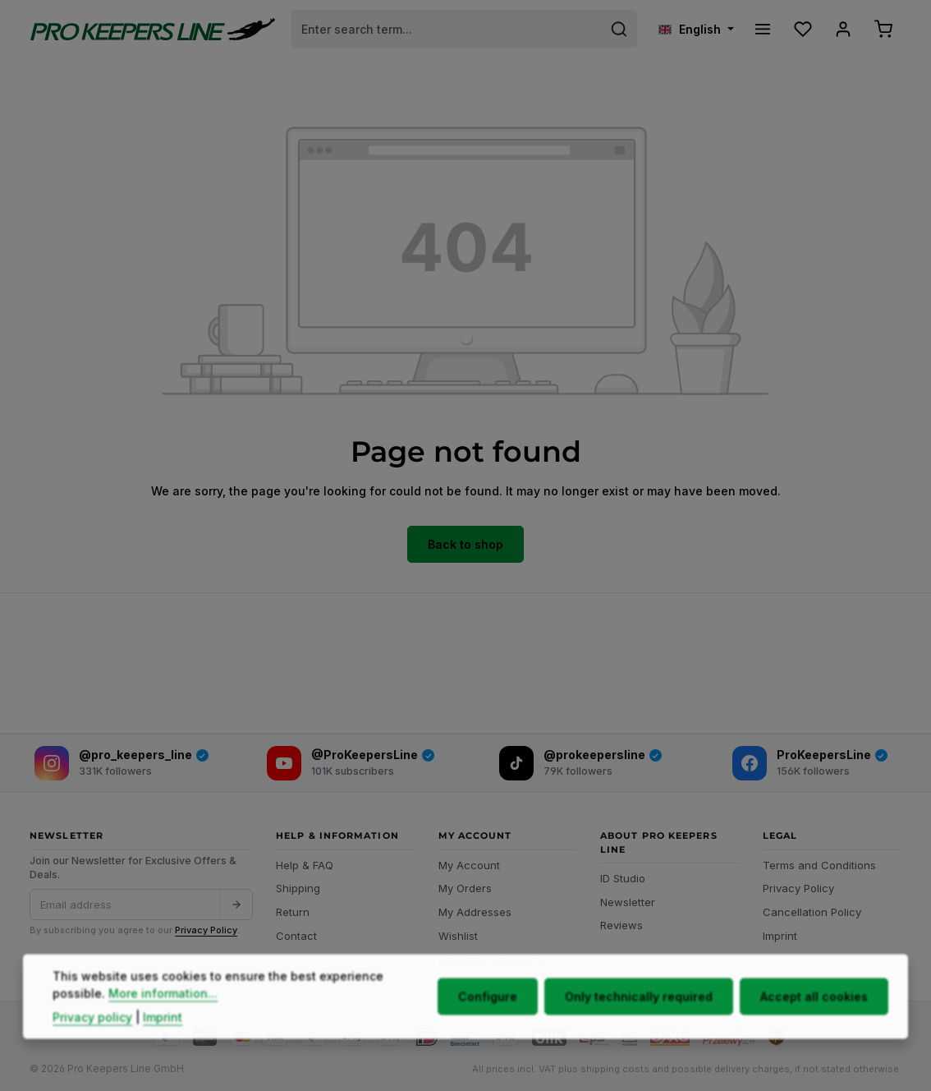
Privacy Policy (206, 930)
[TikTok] (580, 763)
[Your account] (842, 29)
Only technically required (639, 1026)
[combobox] (447, 29)
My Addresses (474, 911)
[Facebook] (810, 763)
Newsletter (627, 902)
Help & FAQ (304, 865)
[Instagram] (121, 763)
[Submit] (235, 904)
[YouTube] (351, 763)
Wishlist (458, 935)
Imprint (780, 935)
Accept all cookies (814, 1026)
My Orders (465, 888)
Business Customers (490, 958)
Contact (296, 935)
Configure (487, 1026)
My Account (469, 865)
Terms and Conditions (819, 865)
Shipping (298, 888)
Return (293, 911)
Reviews (621, 925)
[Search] (619, 29)
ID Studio (622, 878)
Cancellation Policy (812, 911)
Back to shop (465, 544)
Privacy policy (92, 1047)
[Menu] (762, 29)
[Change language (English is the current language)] (696, 29)
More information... (163, 1023)
